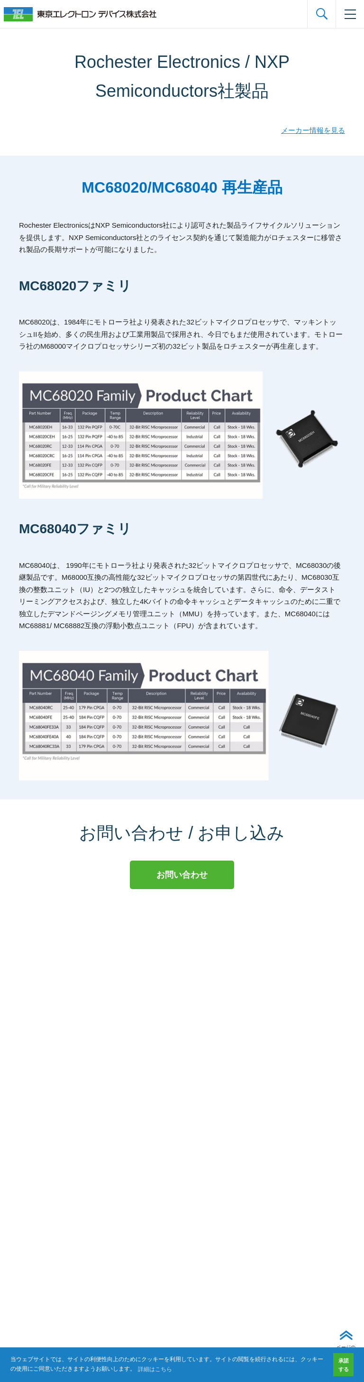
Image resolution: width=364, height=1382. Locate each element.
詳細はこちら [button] (155, 1369)
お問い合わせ (182, 875)
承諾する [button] (343, 1365)
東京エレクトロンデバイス (80, 14)
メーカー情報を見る (313, 130)
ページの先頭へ (346, 1351)
